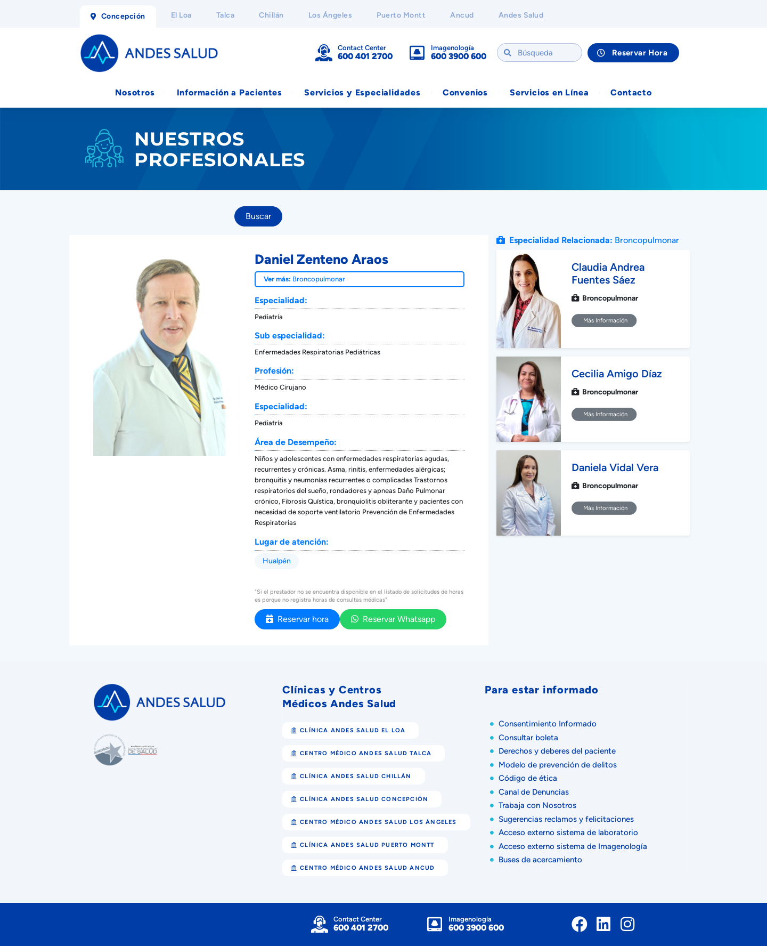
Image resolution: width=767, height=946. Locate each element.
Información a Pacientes (229, 92)
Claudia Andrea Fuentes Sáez (608, 273)
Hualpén (277, 560)
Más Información (604, 320)
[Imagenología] (417, 52)
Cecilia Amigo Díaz (617, 373)
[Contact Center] (323, 52)
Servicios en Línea (549, 92)
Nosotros (134, 92)
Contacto (630, 92)
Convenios (465, 92)
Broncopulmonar (318, 279)
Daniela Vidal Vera (615, 467)
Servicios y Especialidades (362, 92)
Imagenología (452, 48)
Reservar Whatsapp (393, 619)
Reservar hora (297, 619)
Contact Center (362, 48)
